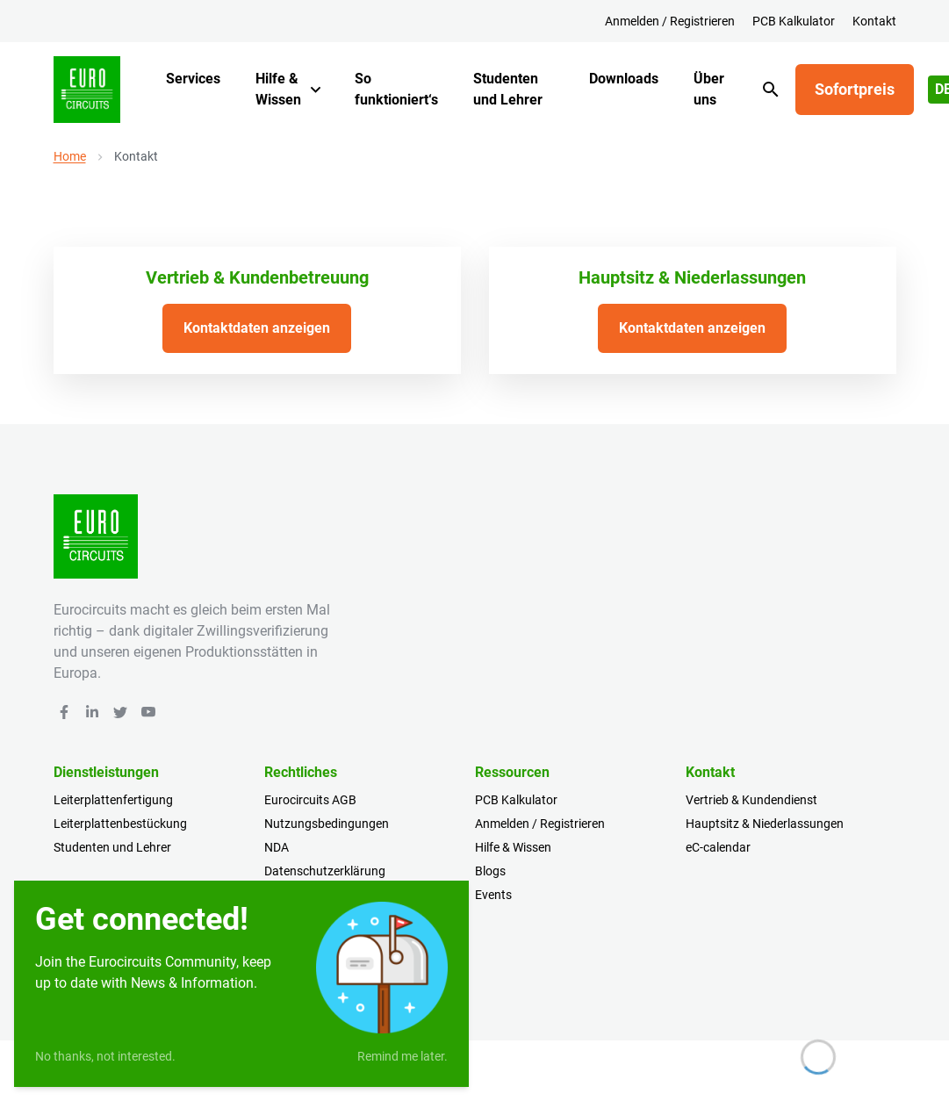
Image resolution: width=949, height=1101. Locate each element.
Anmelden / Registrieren (670, 21)
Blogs (490, 871)
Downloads (623, 78)
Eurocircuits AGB (310, 800)
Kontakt (874, 21)
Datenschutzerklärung (324, 871)
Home (70, 156)
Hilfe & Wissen (278, 89)
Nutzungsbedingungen (326, 824)
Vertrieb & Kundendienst (751, 800)
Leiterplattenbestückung (120, 824)
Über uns (709, 89)
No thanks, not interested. (105, 1056)
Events (493, 895)
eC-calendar (718, 847)
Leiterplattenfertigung (113, 800)
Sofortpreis (855, 89)
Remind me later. (402, 1056)
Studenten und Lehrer (508, 89)
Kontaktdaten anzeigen (256, 328)
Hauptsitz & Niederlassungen (765, 824)
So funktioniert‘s (396, 89)
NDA (276, 847)
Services (193, 78)
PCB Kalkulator (793, 21)
